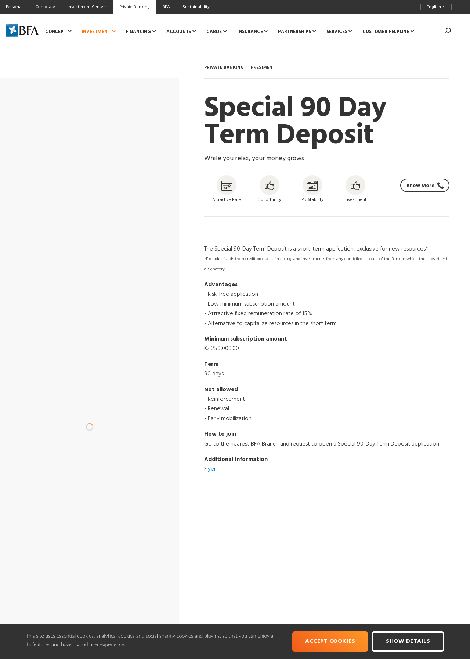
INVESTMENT (262, 67)
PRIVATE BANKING (224, 67)
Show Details (408, 641)
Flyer (210, 469)
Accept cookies (330, 641)
